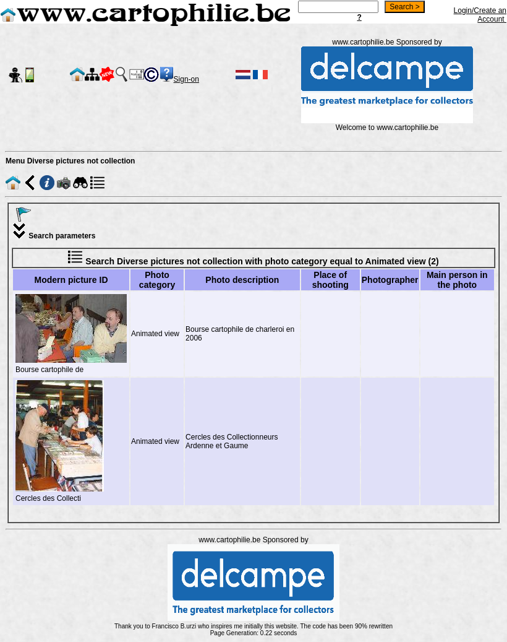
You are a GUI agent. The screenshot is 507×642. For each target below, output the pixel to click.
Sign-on (186, 79)
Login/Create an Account (480, 15)
